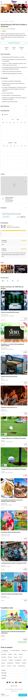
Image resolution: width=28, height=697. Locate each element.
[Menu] (1, 2)
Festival (14, 665)
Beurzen (3, 665)
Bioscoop (3, 662)
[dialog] (14, 143)
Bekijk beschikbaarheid (17, 43)
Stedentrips (17, 662)
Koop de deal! (23, 695)
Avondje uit (23, 650)
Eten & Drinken (6, 21)
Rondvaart (24, 662)
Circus (20, 657)
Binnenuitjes (4, 654)
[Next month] (25, 143)
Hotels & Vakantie (14, 650)
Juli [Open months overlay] (12, 119)
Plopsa (15, 654)
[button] (14, 54)
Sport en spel (4, 660)
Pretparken (4, 657)
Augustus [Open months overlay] (10, 142)
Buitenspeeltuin (10, 662)
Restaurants (12, 21)
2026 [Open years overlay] (18, 119)
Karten (24, 660)
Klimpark (10, 654)
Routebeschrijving (8, 201)
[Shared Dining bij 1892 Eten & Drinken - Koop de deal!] (14, 214)
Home (2, 21)
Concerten (9, 665)
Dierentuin (10, 657)
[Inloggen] (26, 2)
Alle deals (3, 670)
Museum (15, 657)
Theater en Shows (21, 665)
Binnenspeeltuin (18, 660)
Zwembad (21, 654)
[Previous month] (2, 119)
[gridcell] (3, 125)
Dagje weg (5, 650)
